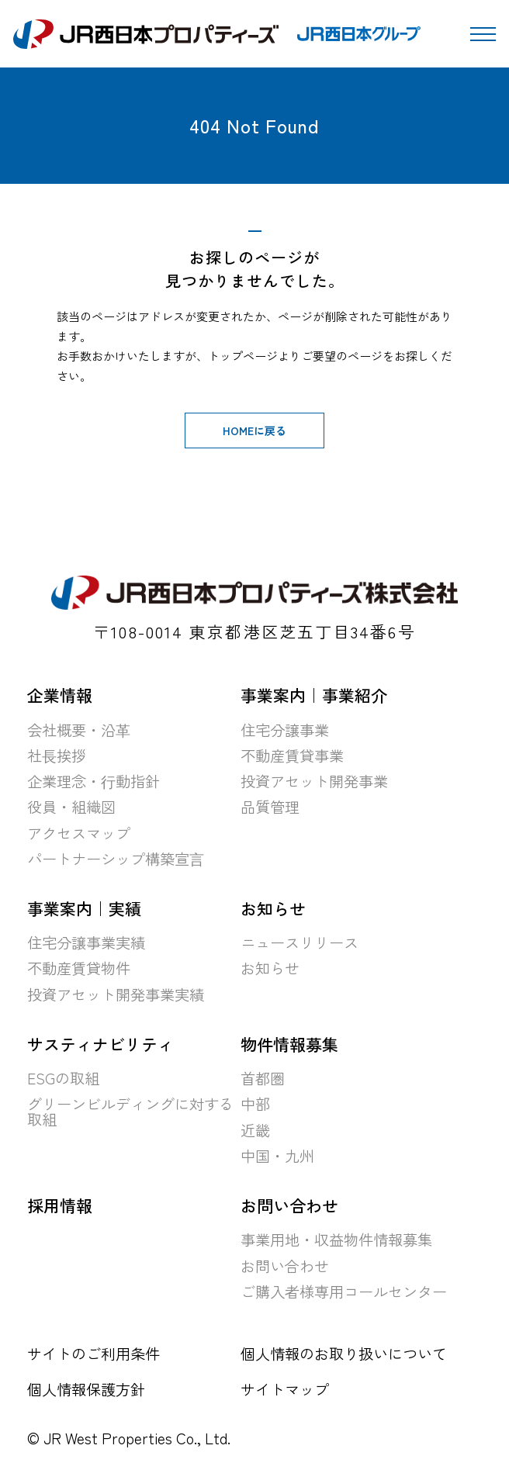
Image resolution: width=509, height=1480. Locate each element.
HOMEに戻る (254, 430)
